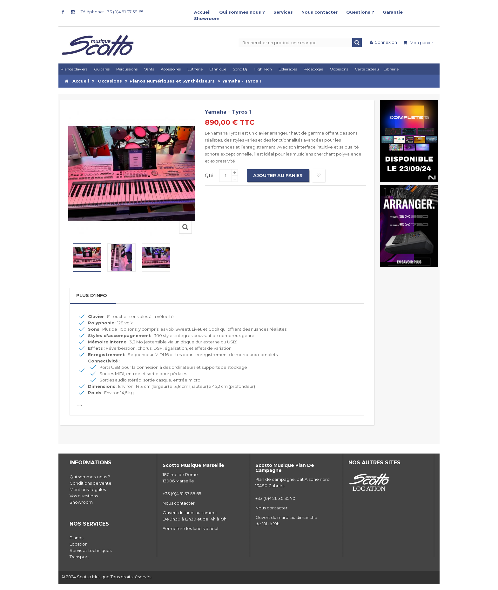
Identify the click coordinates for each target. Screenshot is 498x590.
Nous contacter (319, 12)
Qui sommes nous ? (242, 12)
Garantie (393, 12)
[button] (288, 69)
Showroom (206, 18)
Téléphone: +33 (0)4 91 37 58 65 (112, 11)
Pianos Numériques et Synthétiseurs (172, 80)
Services (283, 12)
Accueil (202, 12)
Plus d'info (91, 295)
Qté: (209, 175)
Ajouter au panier (278, 175)
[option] (87, 257)
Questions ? (360, 12)
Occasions (110, 80)
